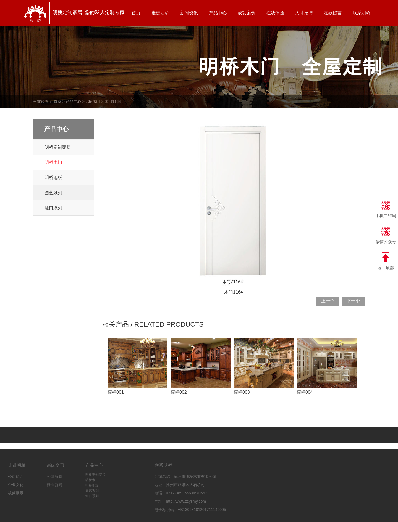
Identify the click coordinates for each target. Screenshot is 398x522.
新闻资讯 (189, 12)
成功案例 (246, 12)
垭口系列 (53, 208)
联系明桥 (361, 12)
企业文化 (15, 485)
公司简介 (15, 476)
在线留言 (333, 12)
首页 (136, 12)
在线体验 (275, 12)
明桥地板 (53, 177)
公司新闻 (54, 476)
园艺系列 (53, 192)
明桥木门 (92, 101)
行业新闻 (54, 485)
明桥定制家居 (57, 147)
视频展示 (15, 493)
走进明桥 (160, 12)
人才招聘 (304, 12)
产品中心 (218, 12)
